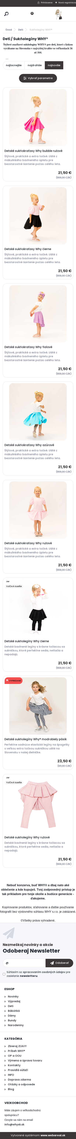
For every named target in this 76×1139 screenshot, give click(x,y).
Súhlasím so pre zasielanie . (38, 974)
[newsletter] (59, 963)
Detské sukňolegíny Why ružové (27, 837)
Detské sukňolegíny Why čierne (26, 641)
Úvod (9, 29)
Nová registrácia (67, 2)
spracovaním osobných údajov (44, 972)
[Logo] (58, 14)
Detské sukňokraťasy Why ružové (28, 543)
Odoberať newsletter (38, 949)
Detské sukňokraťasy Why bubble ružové (33, 151)
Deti (20, 29)
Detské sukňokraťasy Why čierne (27, 249)
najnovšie (54, 65)
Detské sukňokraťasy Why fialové (28, 347)
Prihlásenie (46, 2)
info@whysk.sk (14, 1124)
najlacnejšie (14, 65)
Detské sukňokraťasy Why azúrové (29, 445)
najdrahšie (35, 65)
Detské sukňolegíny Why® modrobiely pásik (35, 739)
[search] (6, 13)
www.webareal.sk (53, 1135)
